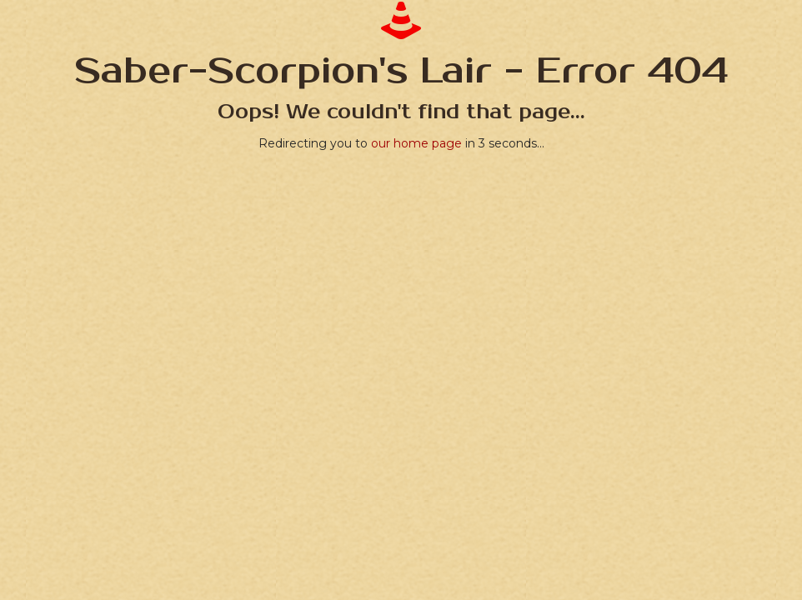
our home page (416, 143)
